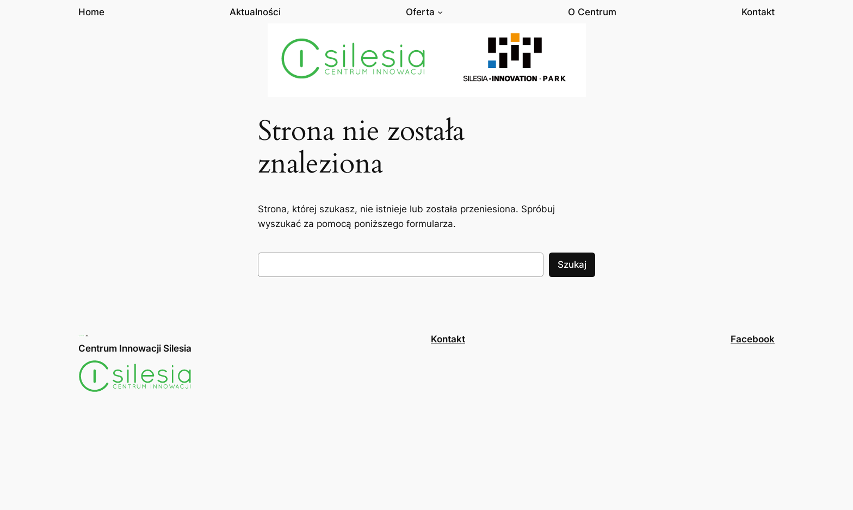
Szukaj (572, 264)
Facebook (753, 339)
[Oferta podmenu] (440, 12)
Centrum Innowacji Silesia (134, 348)
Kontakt (448, 339)
